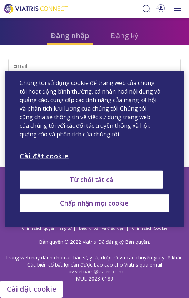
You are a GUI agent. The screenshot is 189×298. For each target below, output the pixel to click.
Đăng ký (124, 35)
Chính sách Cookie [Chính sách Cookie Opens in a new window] (150, 228)
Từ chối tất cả (91, 179)
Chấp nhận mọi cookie (94, 203)
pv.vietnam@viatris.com (96, 271)
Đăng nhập (70, 35)
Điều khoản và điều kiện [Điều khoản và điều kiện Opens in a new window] (101, 228)
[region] (94, 149)
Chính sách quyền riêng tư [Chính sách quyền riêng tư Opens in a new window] (46, 228)
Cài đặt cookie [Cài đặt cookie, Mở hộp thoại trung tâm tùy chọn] (44, 155)
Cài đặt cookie (31, 289)
